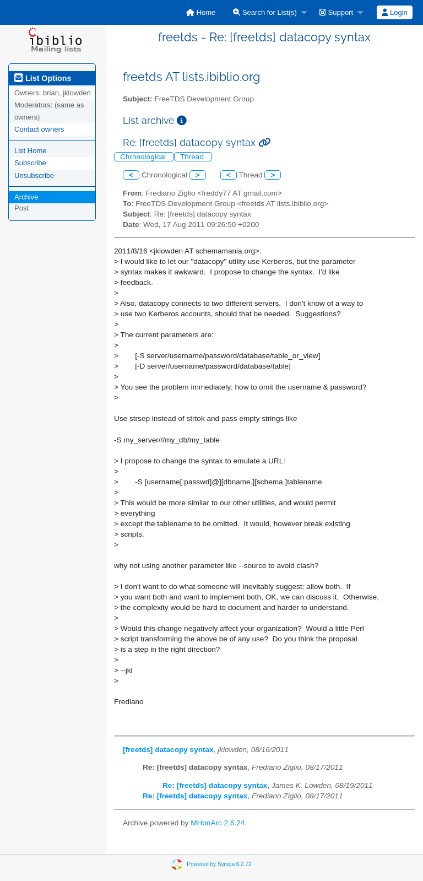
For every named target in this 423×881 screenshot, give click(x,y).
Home (200, 12)
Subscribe (30, 163)
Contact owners (39, 129)
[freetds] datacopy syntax (168, 749)
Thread (193, 157)
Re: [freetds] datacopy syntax (214, 785)
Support (336, 12)
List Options (42, 78)
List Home (30, 151)
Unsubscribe (34, 175)
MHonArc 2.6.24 (218, 823)
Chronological (144, 157)
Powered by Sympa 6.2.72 (219, 864)
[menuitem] (200, 12)
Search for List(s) (265, 12)
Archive (26, 197)
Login (394, 12)
